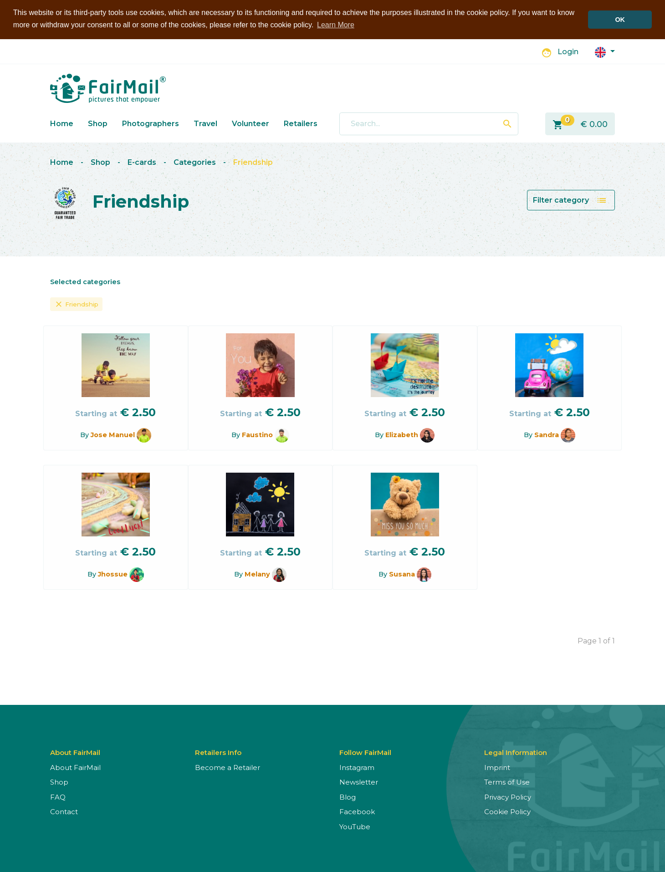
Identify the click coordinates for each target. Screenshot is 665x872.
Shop (97, 123)
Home (61, 123)
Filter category (570, 200)
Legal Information (515, 752)
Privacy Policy (507, 797)
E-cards (142, 162)
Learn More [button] (335, 25)
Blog (347, 797)
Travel (205, 123)
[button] (605, 51)
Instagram (356, 767)
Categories (195, 162)
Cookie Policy (507, 811)
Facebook (357, 811)
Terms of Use (507, 782)
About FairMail (75, 767)
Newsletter (358, 782)
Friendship (253, 162)
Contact (64, 811)
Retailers (300, 123)
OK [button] (620, 19)
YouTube (354, 826)
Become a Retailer (227, 767)
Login (568, 51)
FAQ (58, 797)
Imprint (497, 767)
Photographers (150, 123)
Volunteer (250, 123)
